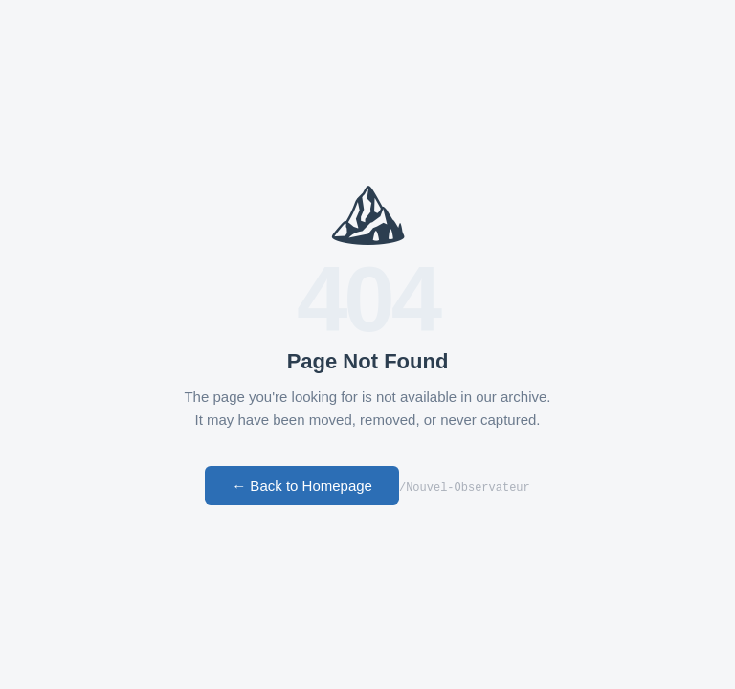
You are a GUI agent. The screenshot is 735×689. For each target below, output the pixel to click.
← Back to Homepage (302, 486)
